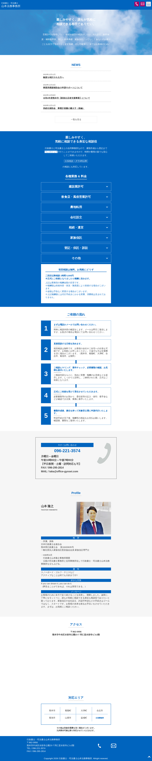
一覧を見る (76, 119)
